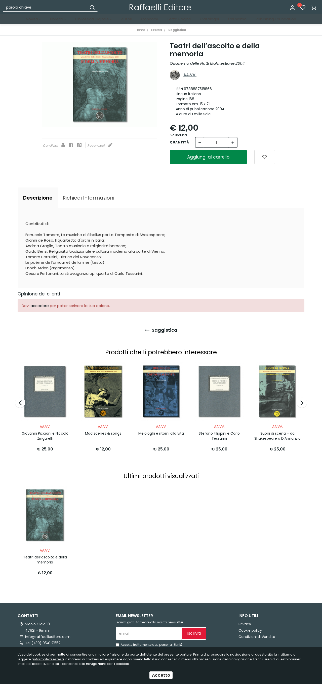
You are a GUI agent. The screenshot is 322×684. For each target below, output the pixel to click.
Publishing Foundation (276, 19)
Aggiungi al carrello (208, 157)
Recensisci (100, 145)
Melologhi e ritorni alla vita (161, 431)
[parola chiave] (45, 7)
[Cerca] (92, 7)
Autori (126, 19)
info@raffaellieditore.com (47, 632)
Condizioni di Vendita (256, 632)
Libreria (58, 19)
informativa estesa (48, 659)
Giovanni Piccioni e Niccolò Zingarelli (45, 434)
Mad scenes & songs (103, 431)
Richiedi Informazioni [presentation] (88, 197)
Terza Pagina (179, 19)
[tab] (38, 197)
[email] (149, 629)
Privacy (244, 620)
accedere (39, 305)
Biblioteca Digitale (93, 19)
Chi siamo (237, 19)
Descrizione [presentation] (38, 197)
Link (178, 641)
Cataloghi (209, 19)
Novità (33, 19)
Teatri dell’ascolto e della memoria (45, 556)
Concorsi (149, 19)
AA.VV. (189, 75)
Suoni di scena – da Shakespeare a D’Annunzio (277, 434)
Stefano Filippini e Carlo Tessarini (219, 434)
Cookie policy (250, 626)
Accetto (161, 675)
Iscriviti (194, 629)
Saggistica (161, 330)
